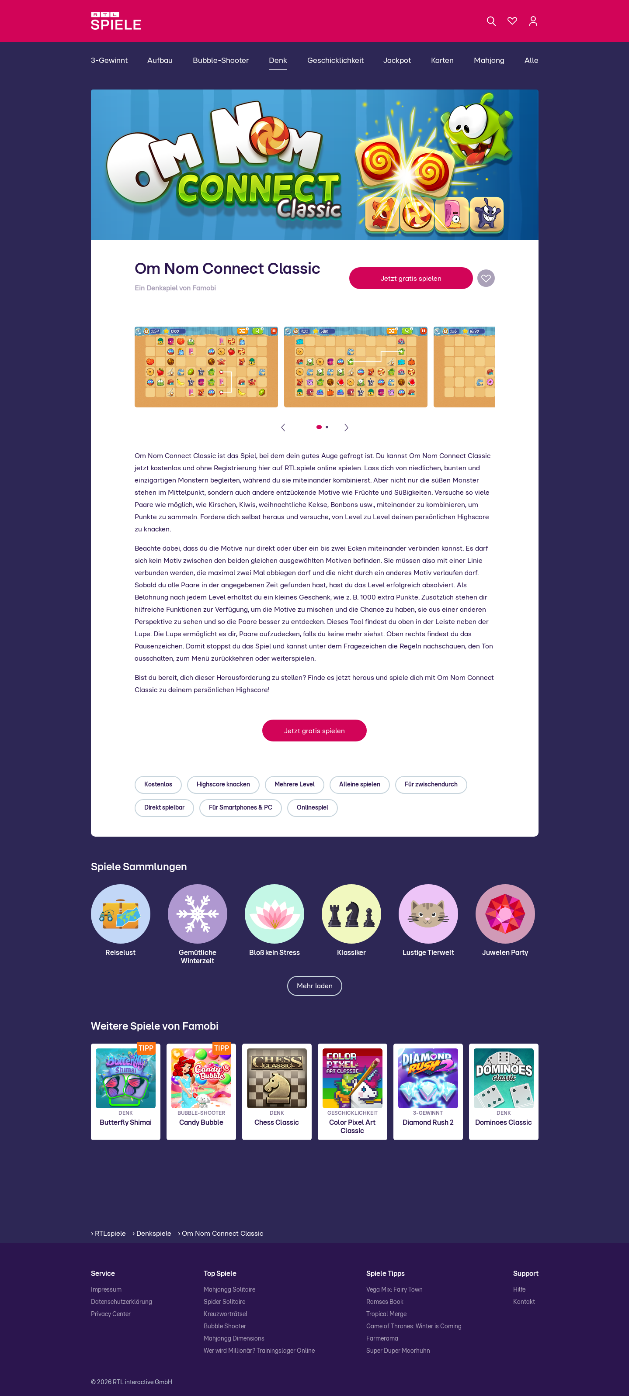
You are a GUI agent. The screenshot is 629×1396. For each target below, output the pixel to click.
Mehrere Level (295, 785)
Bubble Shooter (225, 1327)
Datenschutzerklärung (121, 1302)
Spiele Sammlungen (139, 867)
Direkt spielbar (164, 808)
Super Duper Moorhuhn (398, 1351)
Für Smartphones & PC (240, 808)
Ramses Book (384, 1302)
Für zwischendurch (431, 785)
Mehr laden (315, 985)
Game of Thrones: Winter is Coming (414, 1327)
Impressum (106, 1290)
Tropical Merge (386, 1314)
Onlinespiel (312, 808)
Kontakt (524, 1302)
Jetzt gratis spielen (411, 278)
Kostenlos (158, 785)
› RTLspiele (108, 1233)
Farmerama (382, 1339)
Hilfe (519, 1290)
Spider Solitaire (224, 1302)
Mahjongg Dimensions (234, 1339)
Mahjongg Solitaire (229, 1290)
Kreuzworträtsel (225, 1314)
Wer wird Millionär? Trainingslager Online (259, 1351)
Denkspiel (161, 288)
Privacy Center (111, 1314)
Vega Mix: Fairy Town (394, 1290)
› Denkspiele (151, 1233)
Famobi (204, 288)
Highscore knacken (223, 785)
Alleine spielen (359, 785)
